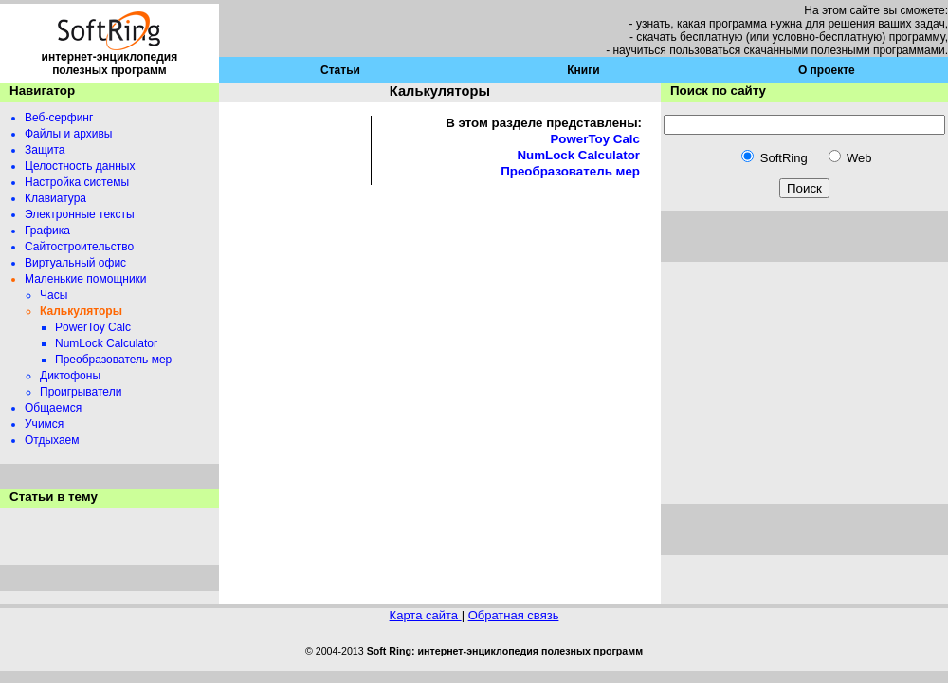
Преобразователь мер (113, 359)
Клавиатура (55, 198)
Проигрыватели (80, 391)
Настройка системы (77, 182)
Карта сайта (426, 615)
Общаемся (53, 408)
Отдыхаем (52, 440)
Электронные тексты (80, 214)
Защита (45, 150)
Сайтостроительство (79, 246)
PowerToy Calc (93, 327)
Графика (47, 230)
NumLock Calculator (106, 343)
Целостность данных (80, 166)
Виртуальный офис (75, 262)
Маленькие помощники (86, 279)
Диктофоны (70, 375)
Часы (53, 295)
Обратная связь (513, 615)
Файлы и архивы (68, 133)
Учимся (44, 424)
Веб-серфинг (59, 117)
